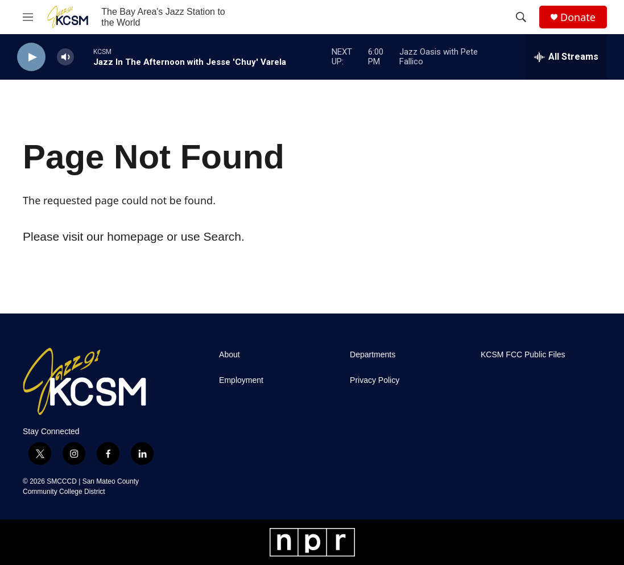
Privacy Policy (374, 380)
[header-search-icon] (521, 17)
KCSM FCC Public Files (523, 354)
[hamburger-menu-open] (28, 17)
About (229, 354)
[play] (31, 57)
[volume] (65, 57)
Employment (241, 380)
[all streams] (566, 57)
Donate (578, 17)
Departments (372, 354)
